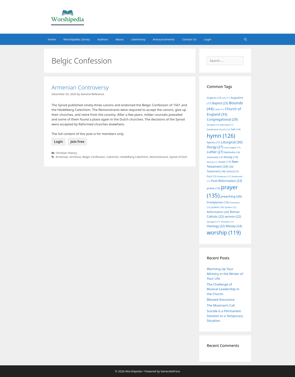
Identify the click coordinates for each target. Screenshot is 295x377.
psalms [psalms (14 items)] (217, 207)
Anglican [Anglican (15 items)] (214, 97)
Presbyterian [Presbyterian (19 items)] (217, 202)
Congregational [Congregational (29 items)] (222, 119)
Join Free (77, 141)
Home (52, 39)
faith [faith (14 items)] (235, 129)
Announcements (164, 39)
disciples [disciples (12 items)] (213, 124)
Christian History (66, 153)
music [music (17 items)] (224, 162)
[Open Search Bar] (245, 39)
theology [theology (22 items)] (216, 226)
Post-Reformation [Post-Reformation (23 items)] (226, 181)
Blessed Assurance (221, 299)
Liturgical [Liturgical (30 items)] (232, 142)
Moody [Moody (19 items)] (231, 157)
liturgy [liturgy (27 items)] (215, 147)
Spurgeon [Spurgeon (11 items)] (213, 221)
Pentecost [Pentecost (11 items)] (224, 176)
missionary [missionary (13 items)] (215, 157)
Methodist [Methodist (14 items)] (232, 152)
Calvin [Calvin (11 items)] (219, 109)
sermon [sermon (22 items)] (233, 216)
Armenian (62, 157)
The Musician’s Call (221, 305)
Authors (102, 39)
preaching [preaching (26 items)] (231, 196)
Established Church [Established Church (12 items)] (218, 129)
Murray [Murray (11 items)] (212, 162)
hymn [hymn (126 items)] (221, 135)
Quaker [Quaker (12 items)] (230, 207)
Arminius (75, 157)
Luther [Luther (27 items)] (215, 152)
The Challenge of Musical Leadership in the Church (223, 289)
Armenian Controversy (80, 87)
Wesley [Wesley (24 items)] (234, 226)
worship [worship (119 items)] (224, 232)
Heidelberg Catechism (134, 157)
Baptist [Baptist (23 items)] (220, 103)
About (120, 39)
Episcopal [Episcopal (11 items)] (226, 124)
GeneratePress (170, 371)
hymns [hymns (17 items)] (213, 142)
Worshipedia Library (76, 39)
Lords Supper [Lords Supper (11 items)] (232, 147)
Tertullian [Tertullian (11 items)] (227, 221)
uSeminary (138, 39)
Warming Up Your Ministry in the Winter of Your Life (225, 274)
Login (207, 39)
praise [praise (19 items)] (213, 188)
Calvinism (112, 157)
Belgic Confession (93, 157)
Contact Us (189, 39)
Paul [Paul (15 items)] (212, 176)
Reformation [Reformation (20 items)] (218, 212)
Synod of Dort (178, 157)
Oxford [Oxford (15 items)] (232, 171)
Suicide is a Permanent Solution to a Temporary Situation (225, 316)
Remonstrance (159, 157)
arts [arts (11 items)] (226, 98)
